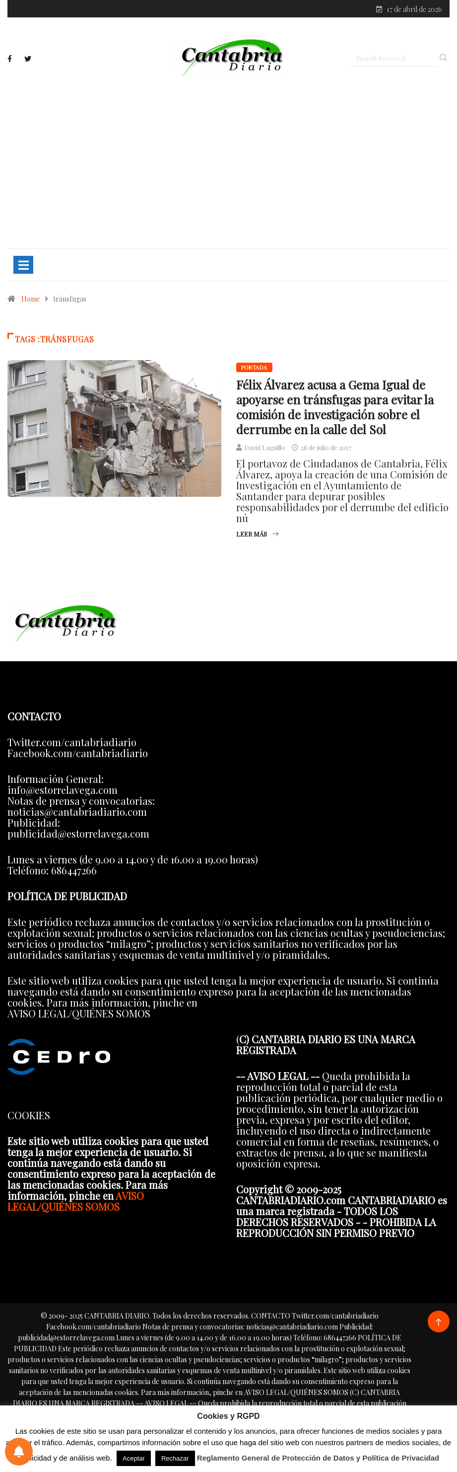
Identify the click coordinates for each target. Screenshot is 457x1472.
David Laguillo (264, 448)
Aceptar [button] (134, 1458)
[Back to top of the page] (438, 1323)
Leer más (257, 535)
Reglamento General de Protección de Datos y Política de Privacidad (318, 1458)
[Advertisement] (228, 162)
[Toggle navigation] (23, 266)
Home (30, 300)
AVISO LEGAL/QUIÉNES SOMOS (75, 1202)
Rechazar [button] (175, 1458)
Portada (254, 368)
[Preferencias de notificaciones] (19, 1452)
